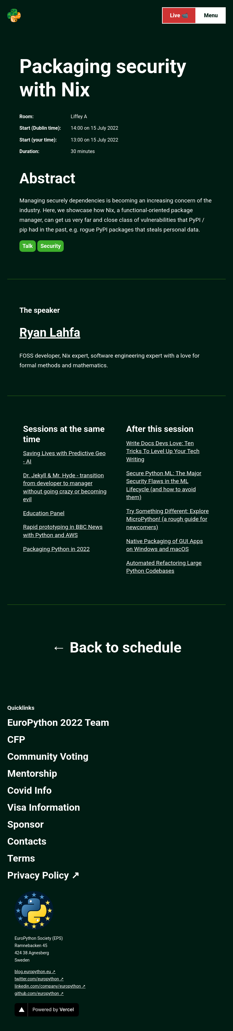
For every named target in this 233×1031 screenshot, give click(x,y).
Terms (21, 858)
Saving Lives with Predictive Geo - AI (64, 457)
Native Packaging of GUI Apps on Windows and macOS (164, 545)
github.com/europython (37, 993)
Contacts (26, 841)
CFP (16, 739)
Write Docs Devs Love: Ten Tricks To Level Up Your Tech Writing (163, 451)
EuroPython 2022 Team (58, 722)
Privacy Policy (38, 875)
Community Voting (47, 756)
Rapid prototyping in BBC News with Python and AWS (63, 531)
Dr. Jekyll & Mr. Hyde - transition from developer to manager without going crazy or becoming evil (64, 487)
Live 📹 (179, 15)
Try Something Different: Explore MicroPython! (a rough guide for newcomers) (167, 519)
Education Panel (43, 513)
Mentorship (32, 773)
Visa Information (43, 807)
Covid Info (29, 790)
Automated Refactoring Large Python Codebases (163, 567)
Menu (211, 15)
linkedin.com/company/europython (48, 986)
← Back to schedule (116, 647)
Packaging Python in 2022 (56, 549)
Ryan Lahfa (49, 332)
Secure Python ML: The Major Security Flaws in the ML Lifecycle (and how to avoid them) (163, 485)
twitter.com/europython (37, 978)
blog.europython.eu (33, 971)
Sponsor (25, 824)
